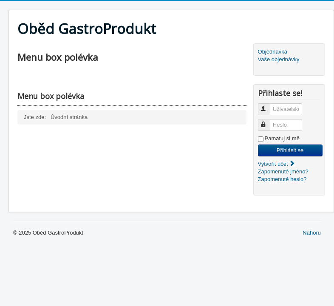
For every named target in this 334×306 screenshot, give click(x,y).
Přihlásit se (290, 150)
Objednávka (272, 51)
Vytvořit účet (277, 164)
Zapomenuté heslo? (282, 179)
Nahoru (312, 233)
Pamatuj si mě (282, 138)
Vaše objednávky (279, 59)
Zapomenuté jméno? (283, 171)
